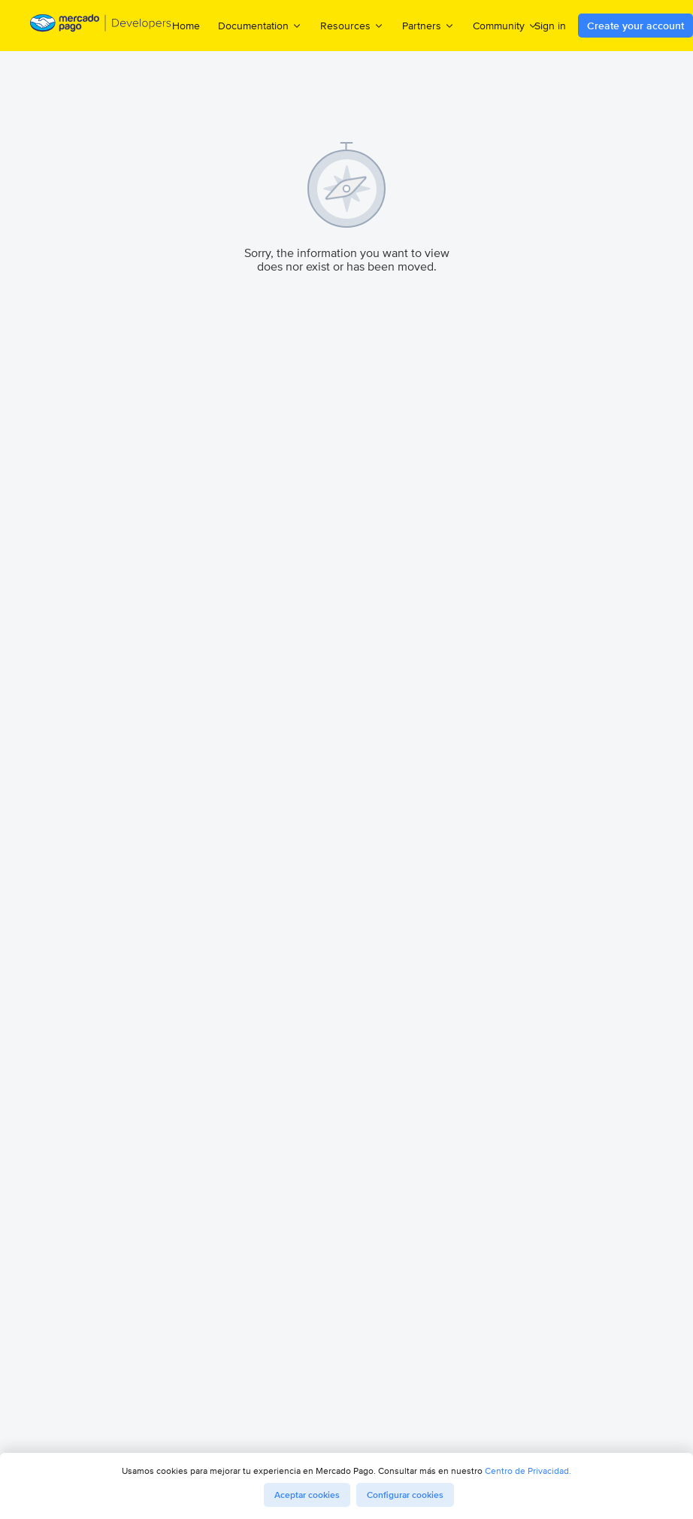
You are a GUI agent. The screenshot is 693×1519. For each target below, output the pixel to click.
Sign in (550, 25)
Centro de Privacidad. (528, 1470)
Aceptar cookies (307, 1495)
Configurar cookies (405, 1495)
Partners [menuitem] (428, 25)
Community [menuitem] (505, 25)
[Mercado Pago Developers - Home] (101, 26)
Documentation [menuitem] (260, 25)
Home (186, 25)
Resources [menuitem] (352, 25)
